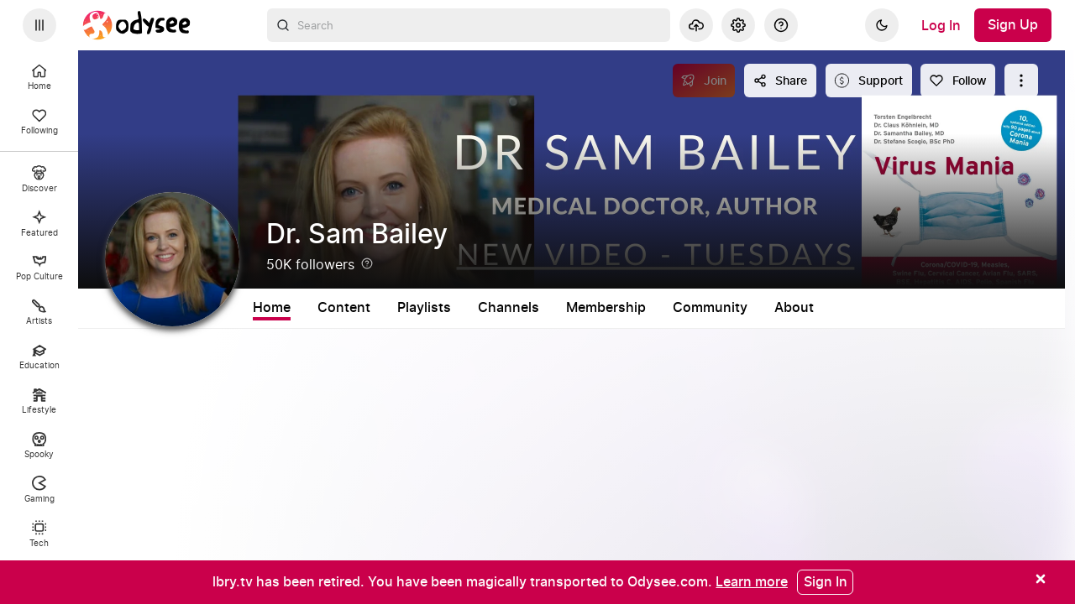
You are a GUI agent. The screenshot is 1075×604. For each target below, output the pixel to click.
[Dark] (882, 25)
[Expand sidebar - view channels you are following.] (39, 25)
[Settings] (738, 25)
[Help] (781, 25)
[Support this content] (869, 80)
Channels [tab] (508, 308)
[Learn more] (752, 581)
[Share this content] (780, 80)
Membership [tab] (606, 308)
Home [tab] (272, 308)
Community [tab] (710, 308)
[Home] (137, 25)
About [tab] (794, 308)
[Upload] (696, 25)
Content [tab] (343, 308)
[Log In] (941, 25)
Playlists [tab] (424, 308)
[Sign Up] (1012, 25)
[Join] (704, 80)
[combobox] (468, 25)
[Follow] (957, 80)
